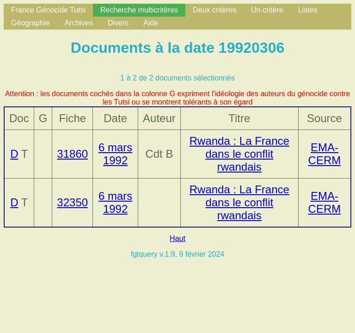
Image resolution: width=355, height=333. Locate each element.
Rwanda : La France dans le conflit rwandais (239, 154)
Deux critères (214, 10)
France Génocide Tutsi (48, 10)
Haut (177, 238)
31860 (72, 154)
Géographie (30, 23)
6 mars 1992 (115, 153)
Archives (79, 23)
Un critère (267, 10)
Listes (308, 10)
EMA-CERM (324, 153)
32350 (72, 202)
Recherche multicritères (139, 10)
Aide (150, 23)
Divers (118, 23)
